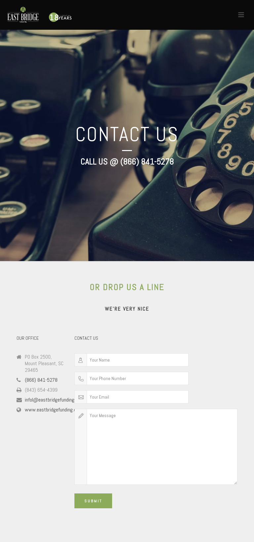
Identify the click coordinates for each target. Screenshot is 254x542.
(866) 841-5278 (41, 380)
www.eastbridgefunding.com (53, 410)
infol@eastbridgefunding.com (54, 400)
